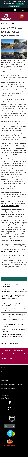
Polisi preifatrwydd (14, 6)
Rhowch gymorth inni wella (10, 343)
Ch (11, 353)
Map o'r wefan (5, 372)
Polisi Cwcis (4, 380)
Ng (5, 356)
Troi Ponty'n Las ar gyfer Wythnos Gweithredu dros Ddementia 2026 (12, 335)
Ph (5, 359)
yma (6, 170)
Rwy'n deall (20, 3)
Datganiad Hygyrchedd (8, 388)
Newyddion (11, 23)
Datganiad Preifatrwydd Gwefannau (11, 384)
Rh (11, 359)
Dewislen (22, 10)
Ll (15, 356)
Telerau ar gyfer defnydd (8, 376)
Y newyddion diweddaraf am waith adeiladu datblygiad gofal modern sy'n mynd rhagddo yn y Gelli (13, 303)
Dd (17, 353)
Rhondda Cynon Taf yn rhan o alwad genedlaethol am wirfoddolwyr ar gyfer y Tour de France (14, 284)
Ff (25, 353)
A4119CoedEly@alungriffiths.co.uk (11, 241)
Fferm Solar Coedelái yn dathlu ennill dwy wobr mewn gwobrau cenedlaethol (14, 315)
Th (19, 359)
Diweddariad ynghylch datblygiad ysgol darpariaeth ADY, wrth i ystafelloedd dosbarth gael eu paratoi (13, 297)
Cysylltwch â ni (5, 368)
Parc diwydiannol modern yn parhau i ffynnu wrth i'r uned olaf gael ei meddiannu (14, 291)
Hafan (3, 23)
